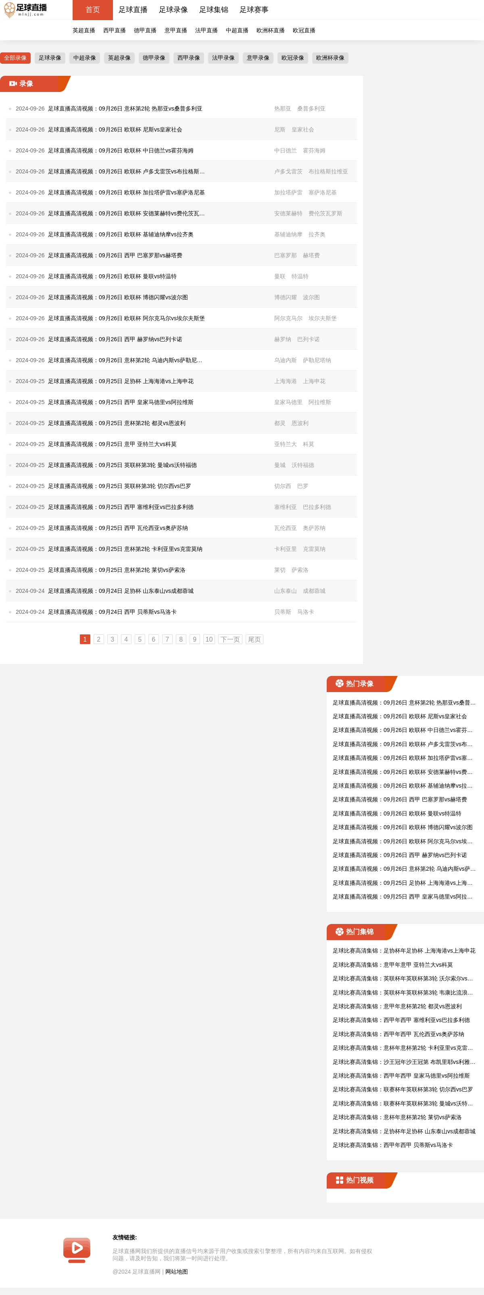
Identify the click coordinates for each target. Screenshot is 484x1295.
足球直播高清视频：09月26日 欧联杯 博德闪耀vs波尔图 (403, 827)
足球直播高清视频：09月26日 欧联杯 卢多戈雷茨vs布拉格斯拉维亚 (403, 745)
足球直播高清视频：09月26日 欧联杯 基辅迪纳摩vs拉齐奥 (403, 786)
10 (209, 639)
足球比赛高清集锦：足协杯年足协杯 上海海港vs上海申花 (404, 950)
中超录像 (84, 57)
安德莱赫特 (288, 213)
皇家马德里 (288, 402)
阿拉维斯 (320, 402)
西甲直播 (114, 30)
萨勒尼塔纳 (317, 360)
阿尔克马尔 (288, 318)
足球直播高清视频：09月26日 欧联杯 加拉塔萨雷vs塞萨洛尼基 (403, 758)
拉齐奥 (317, 234)
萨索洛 (300, 570)
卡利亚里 (285, 549)
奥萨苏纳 (314, 528)
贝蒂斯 (282, 612)
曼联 (280, 276)
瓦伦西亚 (285, 528)
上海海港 (285, 381)
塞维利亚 (285, 507)
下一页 (230, 639)
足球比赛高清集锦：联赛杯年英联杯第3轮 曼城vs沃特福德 (403, 1104)
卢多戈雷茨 (288, 171)
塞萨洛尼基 (323, 192)
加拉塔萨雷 (288, 192)
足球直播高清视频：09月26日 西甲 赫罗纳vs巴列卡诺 (400, 855)
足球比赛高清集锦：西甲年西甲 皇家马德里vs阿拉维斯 (401, 1075)
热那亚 (282, 108)
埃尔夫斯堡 (323, 318)
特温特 (300, 276)
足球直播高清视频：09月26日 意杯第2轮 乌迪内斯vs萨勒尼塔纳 (404, 869)
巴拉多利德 (317, 507)
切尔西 (282, 486)
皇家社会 (303, 129)
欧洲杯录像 (330, 57)
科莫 (308, 444)
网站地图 (176, 1271)
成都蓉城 (314, 591)
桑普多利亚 (311, 108)
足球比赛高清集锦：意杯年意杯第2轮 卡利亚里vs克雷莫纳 (403, 1048)
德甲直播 (145, 30)
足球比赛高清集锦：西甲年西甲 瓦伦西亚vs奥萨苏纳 (398, 1034)
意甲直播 (176, 30)
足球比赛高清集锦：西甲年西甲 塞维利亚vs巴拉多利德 (401, 1020)
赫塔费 (311, 255)
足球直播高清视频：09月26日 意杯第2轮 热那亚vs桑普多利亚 (404, 703)
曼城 (280, 465)
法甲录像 (223, 57)
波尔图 (311, 297)
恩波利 (300, 423)
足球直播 (133, 10)
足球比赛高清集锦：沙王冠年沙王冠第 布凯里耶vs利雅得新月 (404, 1062)
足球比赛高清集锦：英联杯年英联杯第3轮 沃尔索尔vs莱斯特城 (403, 979)
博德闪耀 (285, 297)
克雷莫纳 (314, 549)
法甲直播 (206, 30)
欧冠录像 (293, 57)
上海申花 (314, 381)
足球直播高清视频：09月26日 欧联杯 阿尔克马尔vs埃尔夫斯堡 (403, 842)
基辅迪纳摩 (288, 234)
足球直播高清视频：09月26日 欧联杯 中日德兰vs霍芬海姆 (403, 730)
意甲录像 (258, 57)
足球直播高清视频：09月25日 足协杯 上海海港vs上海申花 (403, 883)
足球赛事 (254, 10)
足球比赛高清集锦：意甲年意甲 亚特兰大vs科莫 (393, 964)
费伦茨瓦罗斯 (325, 213)
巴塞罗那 (285, 255)
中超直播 (237, 30)
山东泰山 (285, 591)
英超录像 (119, 57)
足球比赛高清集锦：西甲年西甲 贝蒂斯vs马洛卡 (393, 1145)
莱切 (280, 570)
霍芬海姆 (314, 150)
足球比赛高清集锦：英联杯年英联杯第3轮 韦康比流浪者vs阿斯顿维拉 (404, 993)
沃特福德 (303, 465)
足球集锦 (213, 10)
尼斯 (280, 129)
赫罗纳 (282, 339)
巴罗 (303, 486)
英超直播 (84, 30)
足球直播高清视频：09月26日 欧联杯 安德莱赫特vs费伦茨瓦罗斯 (403, 772)
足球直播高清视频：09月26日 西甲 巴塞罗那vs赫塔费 (400, 799)
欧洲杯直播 (271, 30)
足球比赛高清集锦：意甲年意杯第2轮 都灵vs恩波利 (397, 1006)
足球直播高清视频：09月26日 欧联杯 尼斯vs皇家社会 (400, 716)
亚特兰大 (285, 444)
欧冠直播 (304, 30)
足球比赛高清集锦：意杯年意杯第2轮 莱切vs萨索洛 (397, 1117)
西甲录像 (188, 57)
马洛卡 (305, 612)
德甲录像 (154, 57)
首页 (93, 10)
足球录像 (173, 10)
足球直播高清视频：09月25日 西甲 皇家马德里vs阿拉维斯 (403, 897)
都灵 (280, 423)
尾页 (254, 639)
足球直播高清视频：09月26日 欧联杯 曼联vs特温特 (397, 813)
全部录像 (15, 57)
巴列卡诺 (308, 339)
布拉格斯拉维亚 (328, 171)
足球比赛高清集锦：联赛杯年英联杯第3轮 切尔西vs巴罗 (403, 1089)
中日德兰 (285, 150)
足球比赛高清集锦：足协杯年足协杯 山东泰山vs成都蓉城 (404, 1131)
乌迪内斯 (285, 360)
